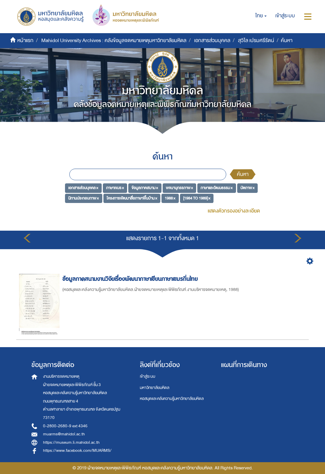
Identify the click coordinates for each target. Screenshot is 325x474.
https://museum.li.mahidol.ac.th (71, 442)
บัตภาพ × (247, 188)
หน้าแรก (25, 40)
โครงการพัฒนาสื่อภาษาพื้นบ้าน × (132, 198)
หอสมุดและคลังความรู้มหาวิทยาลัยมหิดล (172, 398)
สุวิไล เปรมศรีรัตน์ (256, 40)
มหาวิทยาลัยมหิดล (154, 387)
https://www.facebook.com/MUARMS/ (77, 450)
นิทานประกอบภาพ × (83, 198)
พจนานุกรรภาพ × (179, 188)
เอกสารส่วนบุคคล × (83, 188)
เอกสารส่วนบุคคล (212, 40)
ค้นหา (242, 174)
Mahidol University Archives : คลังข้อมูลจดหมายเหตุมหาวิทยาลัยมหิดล (113, 40)
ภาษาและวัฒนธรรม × (216, 188)
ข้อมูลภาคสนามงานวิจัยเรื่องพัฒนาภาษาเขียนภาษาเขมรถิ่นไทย (130, 279)
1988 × (170, 198)
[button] (261, 16)
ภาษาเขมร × (115, 188)
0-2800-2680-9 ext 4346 (65, 426)
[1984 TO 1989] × (196, 198)
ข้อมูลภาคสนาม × (144, 188)
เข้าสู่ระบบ (147, 376)
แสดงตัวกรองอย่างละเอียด (234, 210)
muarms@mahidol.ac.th (64, 434)
